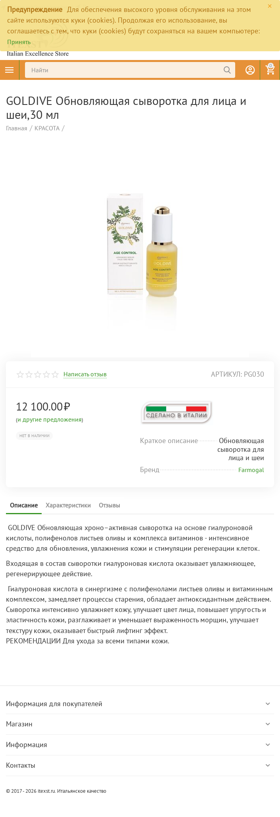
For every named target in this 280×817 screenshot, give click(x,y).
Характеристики (68, 505)
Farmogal (251, 470)
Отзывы (109, 505)
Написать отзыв (85, 374)
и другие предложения (49, 419)
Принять (19, 42)
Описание (24, 505)
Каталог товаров (9, 70)
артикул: (226, 374)
